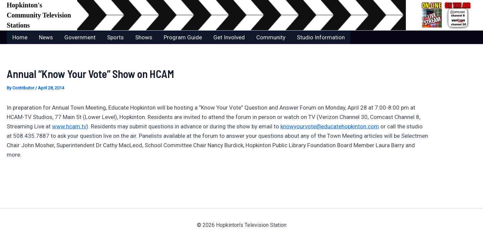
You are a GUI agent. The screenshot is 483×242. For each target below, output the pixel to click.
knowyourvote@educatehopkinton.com (329, 126)
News (46, 37)
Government (80, 37)
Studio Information (321, 37)
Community (270, 37)
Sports (115, 37)
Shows (143, 37)
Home (20, 37)
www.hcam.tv (69, 126)
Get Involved (229, 37)
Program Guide (183, 37)
